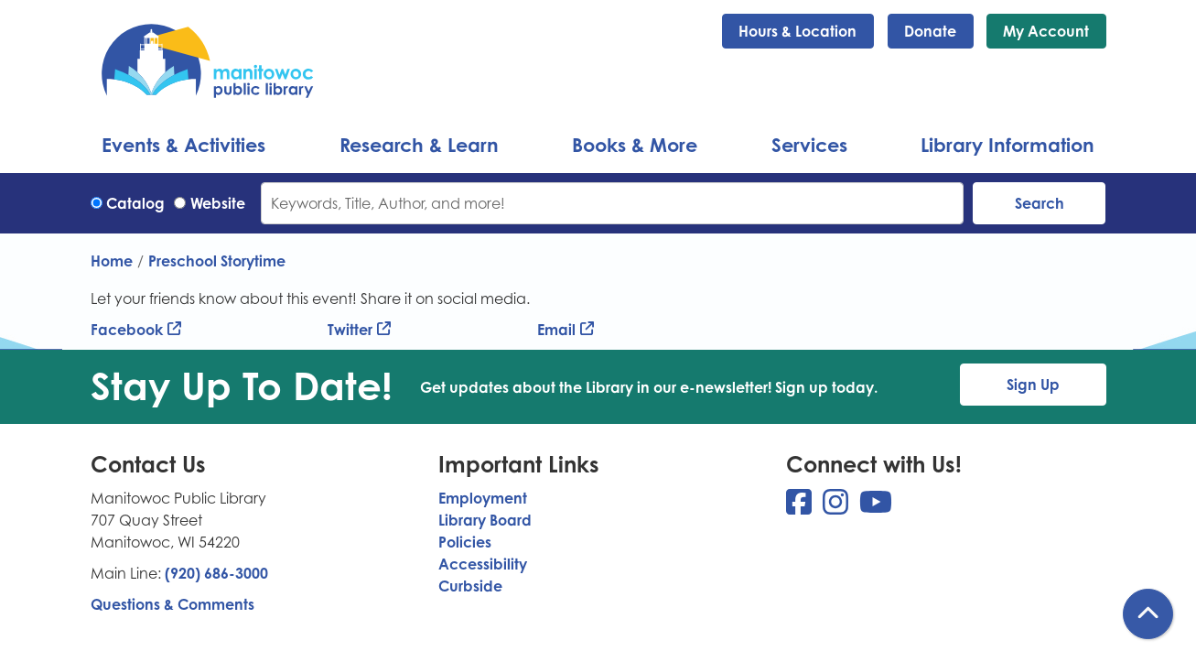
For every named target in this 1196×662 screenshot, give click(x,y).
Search (1039, 203)
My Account (1046, 31)
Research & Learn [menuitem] (419, 145)
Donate (930, 31)
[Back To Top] (1148, 614)
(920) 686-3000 (216, 573)
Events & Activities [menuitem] (183, 145)
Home (112, 261)
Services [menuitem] (809, 145)
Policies (464, 542)
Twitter (350, 329)
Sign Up (1033, 384)
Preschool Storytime (217, 261)
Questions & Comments (172, 604)
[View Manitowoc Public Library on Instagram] (837, 507)
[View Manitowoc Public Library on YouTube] (875, 507)
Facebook (127, 329)
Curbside (470, 586)
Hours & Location (797, 31)
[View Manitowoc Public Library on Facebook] (800, 507)
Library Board (485, 520)
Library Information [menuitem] (1007, 145)
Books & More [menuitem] (634, 145)
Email (556, 329)
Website (217, 203)
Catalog (135, 203)
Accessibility (482, 564)
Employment (482, 498)
